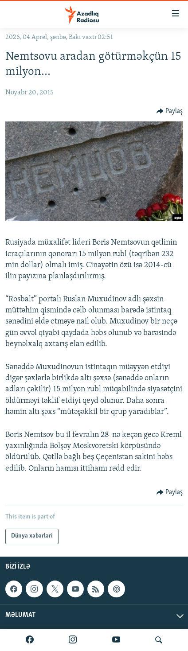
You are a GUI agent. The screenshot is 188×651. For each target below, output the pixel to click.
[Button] (170, 111)
